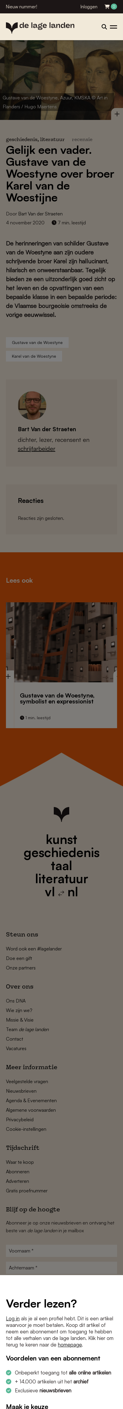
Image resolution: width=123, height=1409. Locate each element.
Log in (13, 1318)
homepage (70, 1344)
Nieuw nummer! (21, 7)
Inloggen (89, 7)
